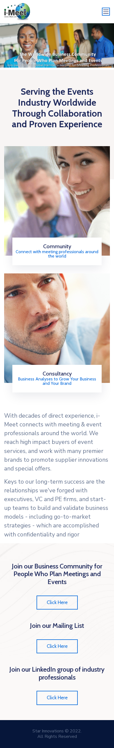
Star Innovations (48, 731)
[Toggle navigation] (106, 12)
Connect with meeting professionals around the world (57, 254)
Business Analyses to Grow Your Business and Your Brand (57, 381)
